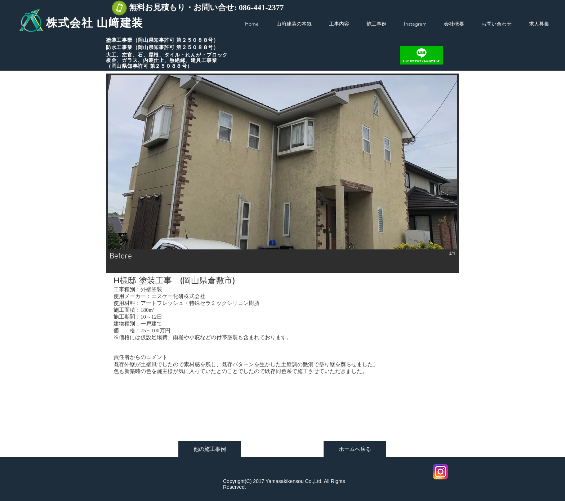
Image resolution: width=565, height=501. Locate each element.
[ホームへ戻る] (355, 449)
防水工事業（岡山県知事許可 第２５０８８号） (162, 47)
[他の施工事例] (209, 449)
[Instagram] (440, 471)
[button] (282, 173)
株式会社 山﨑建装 (94, 23)
